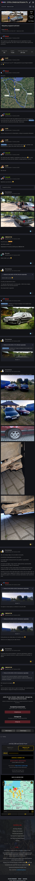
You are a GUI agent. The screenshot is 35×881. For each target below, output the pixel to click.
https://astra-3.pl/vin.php (21, 765)
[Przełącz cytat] (2, 274)
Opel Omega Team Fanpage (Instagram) (17, 838)
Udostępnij (8, 731)
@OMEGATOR (4, 303)
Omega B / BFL (26, 748)
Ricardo (19, 274)
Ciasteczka (25, 878)
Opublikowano (12, 38)
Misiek (18, 344)
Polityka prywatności (12, 878)
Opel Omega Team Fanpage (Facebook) (17, 836)
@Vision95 (3, 144)
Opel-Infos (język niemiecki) (17, 833)
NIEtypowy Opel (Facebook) (17, 831)
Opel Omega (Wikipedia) (17, 828)
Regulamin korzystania (18, 762)
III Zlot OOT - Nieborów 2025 (17, 31)
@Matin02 (31, 120)
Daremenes (20, 588)
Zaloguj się (17, 721)
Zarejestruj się (17, 712)
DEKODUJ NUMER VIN (18, 757)
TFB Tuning (17, 840)
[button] (13, 787)
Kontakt (19, 878)
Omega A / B (10, 748)
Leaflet (31, 809)
